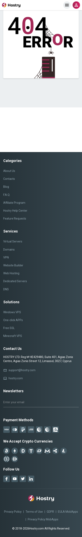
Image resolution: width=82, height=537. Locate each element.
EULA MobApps (68, 511)
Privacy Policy (13, 511)
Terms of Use (34, 511)
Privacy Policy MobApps (43, 519)
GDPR (50, 511)
